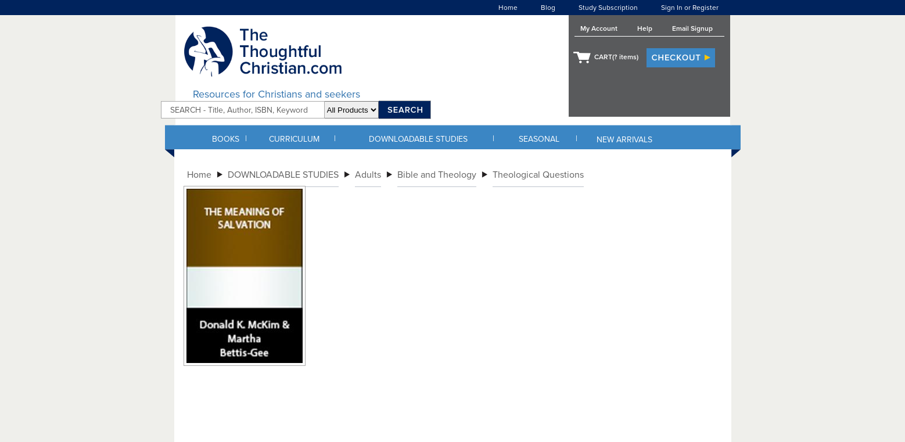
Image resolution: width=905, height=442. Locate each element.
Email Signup (692, 28)
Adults (368, 175)
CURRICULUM (294, 139)
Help (644, 28)
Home (508, 7)
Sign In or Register (690, 7)
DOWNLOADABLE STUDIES (418, 139)
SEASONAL (539, 139)
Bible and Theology (436, 175)
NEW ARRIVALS (624, 140)
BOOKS (225, 139)
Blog (548, 7)
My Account (598, 28)
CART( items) (616, 57)
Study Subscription (608, 7)
